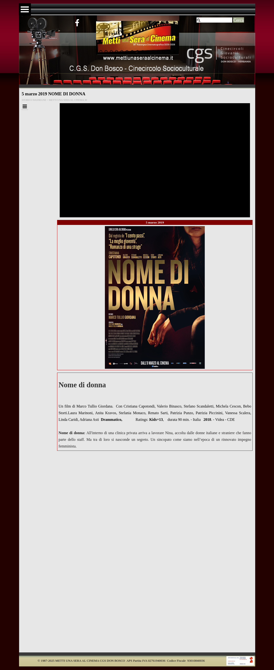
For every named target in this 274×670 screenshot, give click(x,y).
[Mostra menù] (25, 9)
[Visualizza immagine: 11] (148, 51)
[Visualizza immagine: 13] (158, 51)
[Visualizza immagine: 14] (163, 51)
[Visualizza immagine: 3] (106, 51)
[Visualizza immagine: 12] (153, 51)
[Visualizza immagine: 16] (174, 51)
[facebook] (77, 23)
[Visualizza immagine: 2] (100, 51)
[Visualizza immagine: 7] (127, 51)
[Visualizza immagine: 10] (142, 51)
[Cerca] (214, 20)
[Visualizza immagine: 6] (121, 51)
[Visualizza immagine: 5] (116, 51)
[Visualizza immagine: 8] (132, 51)
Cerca (238, 20)
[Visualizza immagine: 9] (137, 51)
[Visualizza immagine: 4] (111, 51)
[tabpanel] (155, 411)
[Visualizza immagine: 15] (168, 51)
